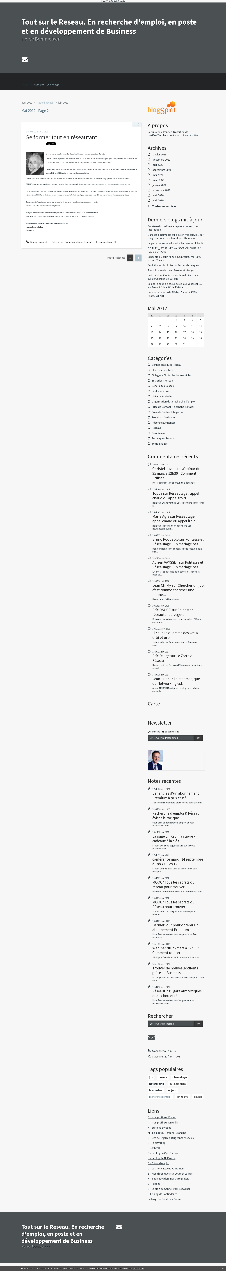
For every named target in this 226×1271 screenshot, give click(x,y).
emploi (198, 1096)
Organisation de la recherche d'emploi (173, 401)
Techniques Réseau (163, 438)
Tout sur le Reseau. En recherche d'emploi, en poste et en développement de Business (109, 26)
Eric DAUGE (161, 609)
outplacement (177, 1083)
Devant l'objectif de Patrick (167, 287)
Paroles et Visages (184, 270)
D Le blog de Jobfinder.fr (162, 1194)
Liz (154, 632)
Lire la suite (190, 135)
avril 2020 (158, 195)
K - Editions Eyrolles (159, 1127)
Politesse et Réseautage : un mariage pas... (178, 541)
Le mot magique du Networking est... (176, 681)
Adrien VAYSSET (165, 562)
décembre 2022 (161, 159)
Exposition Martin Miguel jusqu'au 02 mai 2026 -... (174, 258)
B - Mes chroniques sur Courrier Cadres (170, 1173)
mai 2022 (158, 164)
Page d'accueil (45, 102)
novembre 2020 (161, 190)
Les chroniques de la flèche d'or (166, 292)
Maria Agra (160, 516)
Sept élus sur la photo (160, 265)
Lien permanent (36, 241)
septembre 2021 (162, 170)
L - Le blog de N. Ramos (161, 1158)
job (151, 1077)
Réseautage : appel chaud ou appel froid (175, 495)
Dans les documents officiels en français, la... (173, 234)
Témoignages (160, 443)
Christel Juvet (163, 468)
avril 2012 (26, 102)
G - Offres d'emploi (158, 1163)
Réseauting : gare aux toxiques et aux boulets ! (177, 993)
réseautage (179, 1077)
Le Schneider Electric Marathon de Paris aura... (174, 275)
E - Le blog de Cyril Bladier (163, 1153)
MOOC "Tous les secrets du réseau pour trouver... (173, 884)
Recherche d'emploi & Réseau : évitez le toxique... (176, 815)
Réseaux (156, 428)
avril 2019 (158, 200)
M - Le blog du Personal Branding (167, 1133)
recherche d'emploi (160, 1096)
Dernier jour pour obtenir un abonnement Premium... (175, 927)
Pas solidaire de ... (158, 270)
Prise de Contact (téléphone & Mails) (173, 407)
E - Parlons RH (156, 1183)
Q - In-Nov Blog (157, 1143)
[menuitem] (40, 85)
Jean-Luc (159, 678)
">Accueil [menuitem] (27, 80)
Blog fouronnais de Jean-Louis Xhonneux (171, 238)
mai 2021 (158, 175)
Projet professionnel (163, 417)
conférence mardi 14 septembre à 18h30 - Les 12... (177, 861)
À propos (53, 85)
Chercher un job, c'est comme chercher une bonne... (178, 590)
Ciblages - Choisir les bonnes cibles (172, 375)
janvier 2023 (159, 154)
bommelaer (156, 1090)
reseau (162, 1077)
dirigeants (183, 1096)
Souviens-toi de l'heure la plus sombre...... (171, 226)
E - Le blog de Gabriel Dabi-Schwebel (169, 1189)
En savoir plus (138, 1268)
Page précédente (116, 257)
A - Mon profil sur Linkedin (163, 1122)
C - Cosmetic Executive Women (166, 1168)
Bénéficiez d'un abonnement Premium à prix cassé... (175, 795)
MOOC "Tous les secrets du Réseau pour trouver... (173, 904)
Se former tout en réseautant (61, 137)
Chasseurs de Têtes (163, 370)
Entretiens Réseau (162, 380)
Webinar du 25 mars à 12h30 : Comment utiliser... (176, 473)
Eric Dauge (161, 655)
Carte (154, 703)
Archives (39, 85)
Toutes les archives (164, 206)
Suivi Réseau (159, 433)
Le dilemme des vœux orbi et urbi (175, 635)
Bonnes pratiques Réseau (78, 241)
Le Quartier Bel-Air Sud (165, 278)
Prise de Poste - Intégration (168, 412)
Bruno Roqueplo (165, 539)
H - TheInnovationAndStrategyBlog (168, 1178)
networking (156, 1083)
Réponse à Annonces (164, 422)
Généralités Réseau (163, 386)
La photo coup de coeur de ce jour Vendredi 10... (175, 284)
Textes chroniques (188, 265)
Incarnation (154, 229)
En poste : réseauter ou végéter (172, 612)
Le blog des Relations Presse (164, 1199)
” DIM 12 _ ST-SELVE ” (160, 248)
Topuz (157, 493)
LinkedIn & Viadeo (162, 396)
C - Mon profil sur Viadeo (162, 1117)
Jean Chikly (161, 585)
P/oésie (159, 260)
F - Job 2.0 (154, 1148)
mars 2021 (159, 180)
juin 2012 (63, 102)
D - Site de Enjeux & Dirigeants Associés (171, 1138)
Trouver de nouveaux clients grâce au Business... (175, 970)
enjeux (172, 1090)
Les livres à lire (160, 391)
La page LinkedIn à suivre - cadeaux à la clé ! (173, 838)
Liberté (199, 243)
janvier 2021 (159, 185)
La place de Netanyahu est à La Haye (169, 243)
